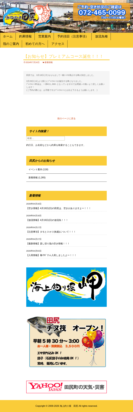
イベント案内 (35, 169)
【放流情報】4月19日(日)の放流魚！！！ (47, 220)
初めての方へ (35, 44)
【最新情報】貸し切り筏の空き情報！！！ (48, 243)
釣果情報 (25, 36)
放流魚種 (101, 36)
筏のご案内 (11, 44)
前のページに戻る (66, 118)
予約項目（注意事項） (73, 36)
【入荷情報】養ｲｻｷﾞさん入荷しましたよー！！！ (51, 255)
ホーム (8, 36)
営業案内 (44, 36)
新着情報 (49, 62)
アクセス (58, 44)
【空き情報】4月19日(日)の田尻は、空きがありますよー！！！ (58, 208)
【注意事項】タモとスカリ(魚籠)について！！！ (51, 232)
